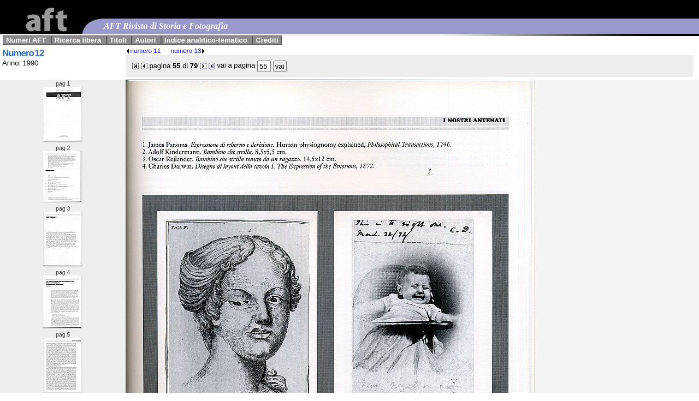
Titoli (118, 40)
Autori (145, 40)
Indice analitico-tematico (205, 40)
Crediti (267, 40)
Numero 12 (23, 53)
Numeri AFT (26, 40)
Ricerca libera (78, 40)
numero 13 (188, 50)
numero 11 (143, 50)
